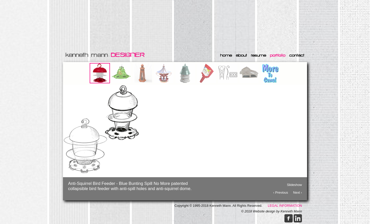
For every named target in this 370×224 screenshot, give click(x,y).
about (241, 55)
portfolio (277, 55)
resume (258, 55)
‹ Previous (280, 192)
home (226, 55)
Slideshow (294, 184)
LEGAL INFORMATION (285, 206)
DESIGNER (128, 55)
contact (296, 55)
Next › (297, 192)
